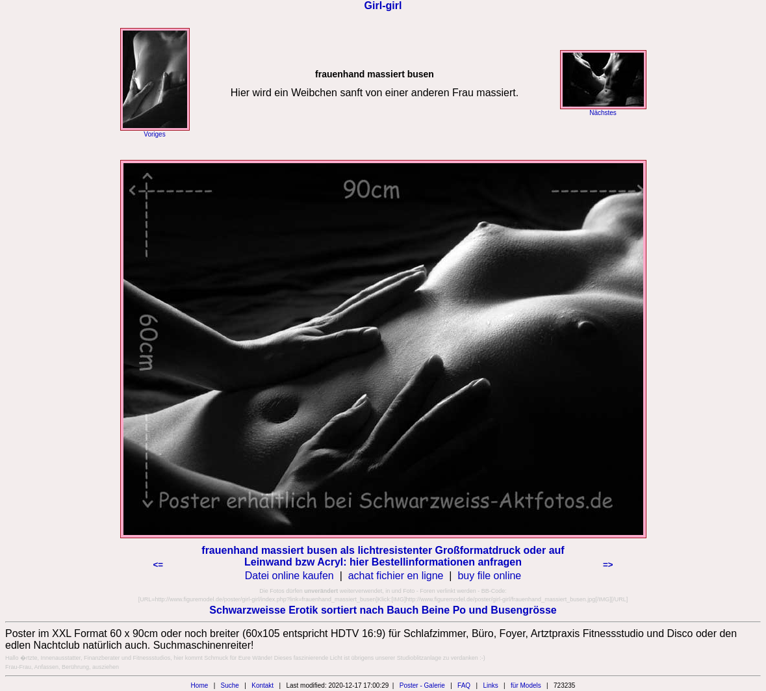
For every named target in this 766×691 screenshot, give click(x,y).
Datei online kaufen (289, 575)
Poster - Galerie (422, 685)
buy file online (489, 575)
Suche (230, 685)
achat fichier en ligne (396, 575)
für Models (526, 685)
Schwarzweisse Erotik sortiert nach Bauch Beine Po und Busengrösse (382, 610)
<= (158, 564)
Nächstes (603, 112)
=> (608, 564)
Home (200, 685)
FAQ (463, 685)
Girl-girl (383, 5)
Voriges (154, 134)
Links (490, 685)
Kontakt (262, 685)
